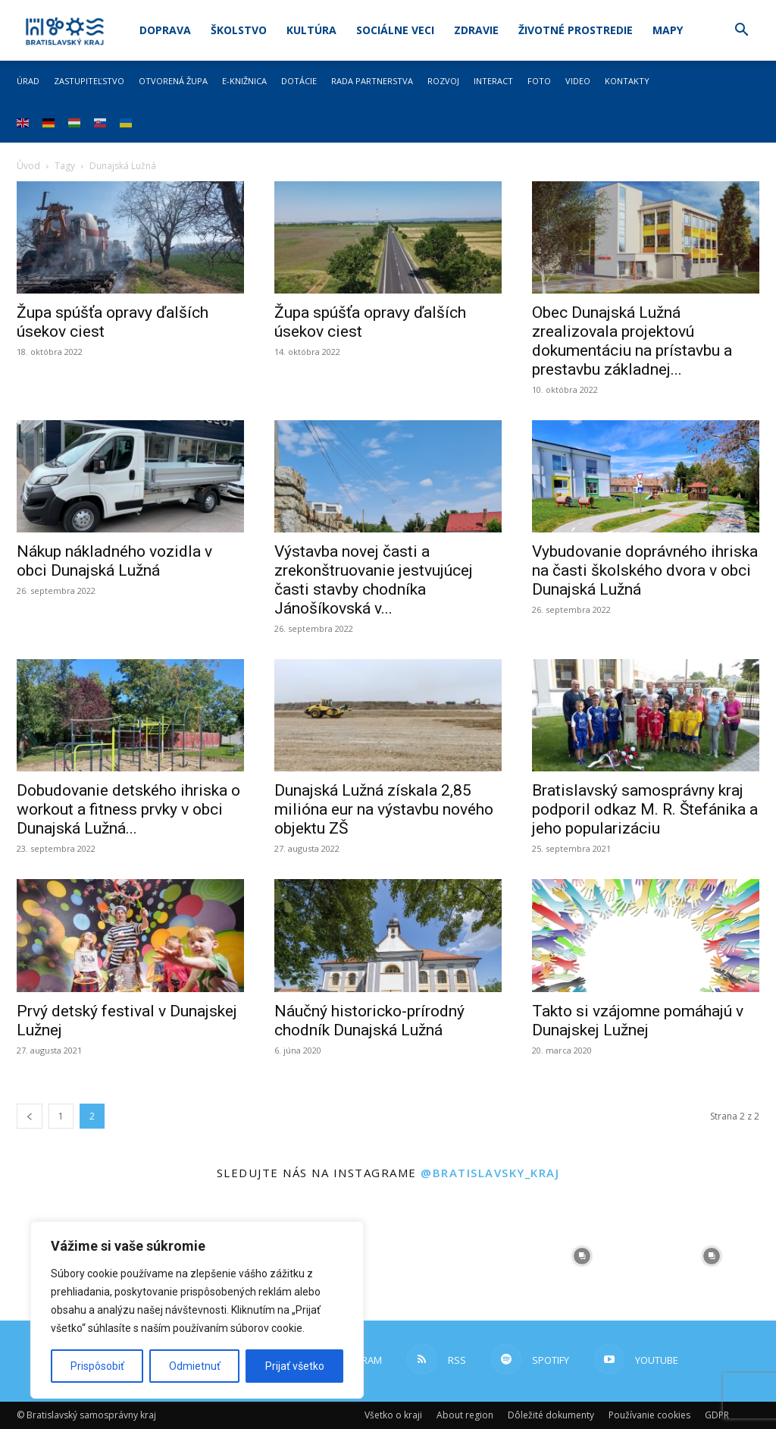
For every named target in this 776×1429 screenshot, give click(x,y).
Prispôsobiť (97, 1366)
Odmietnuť (195, 1366)
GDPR (717, 1415)
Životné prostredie (575, 30)
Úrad (28, 80)
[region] (197, 1310)
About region (464, 1415)
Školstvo (239, 30)
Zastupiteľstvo (89, 80)
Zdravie (476, 30)
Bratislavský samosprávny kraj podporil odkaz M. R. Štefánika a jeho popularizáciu (645, 809)
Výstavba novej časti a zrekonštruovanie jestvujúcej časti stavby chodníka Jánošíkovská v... (373, 579)
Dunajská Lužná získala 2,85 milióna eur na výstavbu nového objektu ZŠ (383, 809)
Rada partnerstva (372, 80)
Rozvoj (443, 80)
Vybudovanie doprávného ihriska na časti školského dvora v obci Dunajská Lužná (645, 570)
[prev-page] (29, 1116)
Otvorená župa (173, 80)
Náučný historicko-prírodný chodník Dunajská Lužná (369, 1020)
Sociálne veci (395, 30)
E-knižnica (244, 80)
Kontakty (627, 80)
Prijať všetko (294, 1366)
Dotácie (299, 80)
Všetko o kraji (393, 1415)
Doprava (165, 30)
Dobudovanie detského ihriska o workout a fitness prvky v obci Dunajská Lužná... (128, 809)
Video (577, 80)
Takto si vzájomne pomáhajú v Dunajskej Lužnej (637, 1020)
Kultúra (311, 30)
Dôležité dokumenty (551, 1415)
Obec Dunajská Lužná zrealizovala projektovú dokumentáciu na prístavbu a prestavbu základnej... (632, 340)
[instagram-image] (453, 1256)
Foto (539, 80)
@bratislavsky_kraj (490, 1172)
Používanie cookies (649, 1415)
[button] (741, 31)
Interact (493, 80)
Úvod (28, 165)
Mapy (667, 30)
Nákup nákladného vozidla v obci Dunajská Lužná (114, 560)
